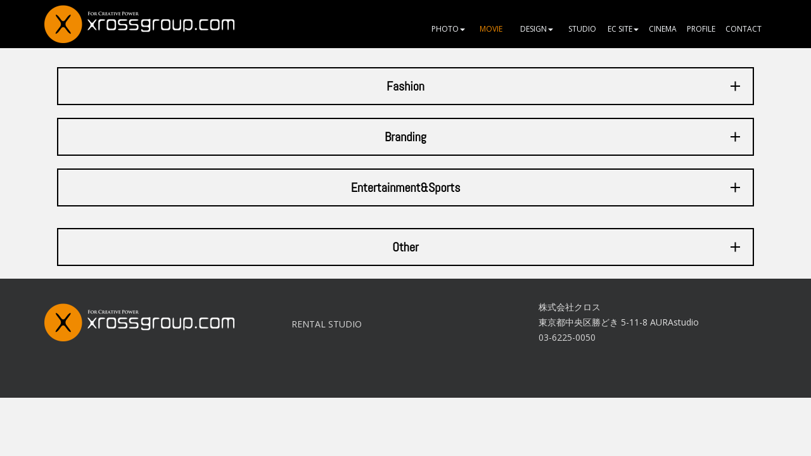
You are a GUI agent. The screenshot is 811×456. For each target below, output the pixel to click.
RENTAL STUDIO (326, 324)
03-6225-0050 (567, 337)
